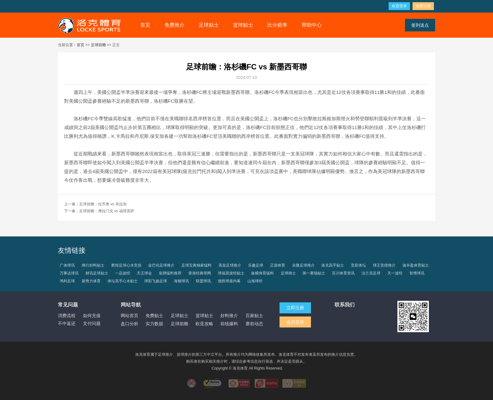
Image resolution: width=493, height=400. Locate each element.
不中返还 (66, 323)
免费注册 (423, 6)
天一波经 (394, 273)
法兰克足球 (371, 273)
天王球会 (144, 273)
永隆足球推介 (303, 265)
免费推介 (174, 25)
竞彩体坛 (358, 265)
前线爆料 (229, 323)
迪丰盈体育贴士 (415, 265)
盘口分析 (129, 323)
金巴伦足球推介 (161, 265)
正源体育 (277, 265)
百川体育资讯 (343, 273)
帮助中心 (312, 25)
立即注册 (295, 307)
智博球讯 (416, 273)
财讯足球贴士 (97, 273)
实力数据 (154, 323)
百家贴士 (254, 315)
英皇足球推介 (230, 265)
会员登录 (295, 321)
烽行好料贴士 (93, 265)
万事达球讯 (69, 273)
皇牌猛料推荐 (170, 273)
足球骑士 (288, 273)
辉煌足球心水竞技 (126, 265)
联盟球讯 (203, 281)
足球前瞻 (98, 45)
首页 (145, 25)
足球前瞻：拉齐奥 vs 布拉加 (103, 204)
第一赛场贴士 (313, 273)
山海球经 (255, 281)
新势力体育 (91, 281)
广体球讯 (67, 265)
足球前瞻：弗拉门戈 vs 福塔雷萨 (106, 211)
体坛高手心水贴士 (123, 281)
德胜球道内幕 (229, 281)
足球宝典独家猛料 (196, 265)
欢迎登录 (399, 6)
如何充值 (92, 315)
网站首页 (129, 315)
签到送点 (420, 25)
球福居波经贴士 (231, 273)
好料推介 (229, 315)
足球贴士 (209, 25)
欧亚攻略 (204, 323)
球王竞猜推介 (384, 265)
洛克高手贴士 (332, 265)
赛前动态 (254, 323)
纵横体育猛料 (262, 273)
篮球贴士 (243, 25)
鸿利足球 (67, 281)
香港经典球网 (199, 273)
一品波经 (122, 273)
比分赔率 (277, 25)
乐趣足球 (255, 265)
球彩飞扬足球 (155, 281)
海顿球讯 (181, 281)
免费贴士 (154, 315)
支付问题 (92, 323)
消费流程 (66, 315)
